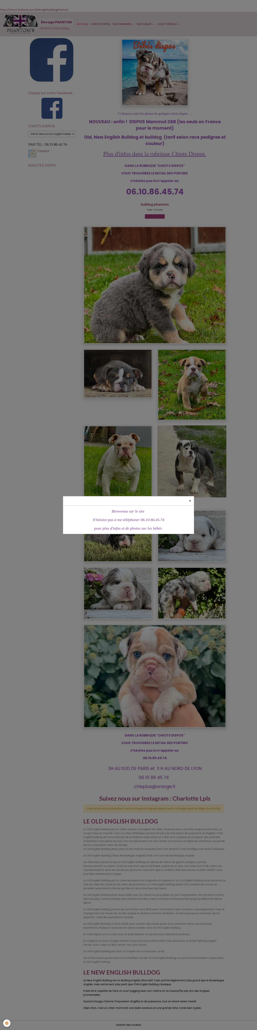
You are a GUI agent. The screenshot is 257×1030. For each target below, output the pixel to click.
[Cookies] (7, 1023)
